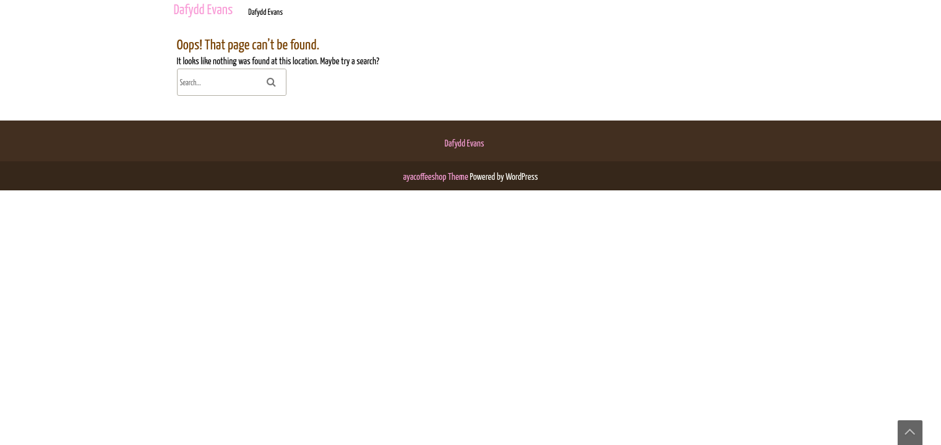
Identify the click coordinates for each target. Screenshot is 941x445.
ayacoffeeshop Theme (436, 177)
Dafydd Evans (464, 143)
